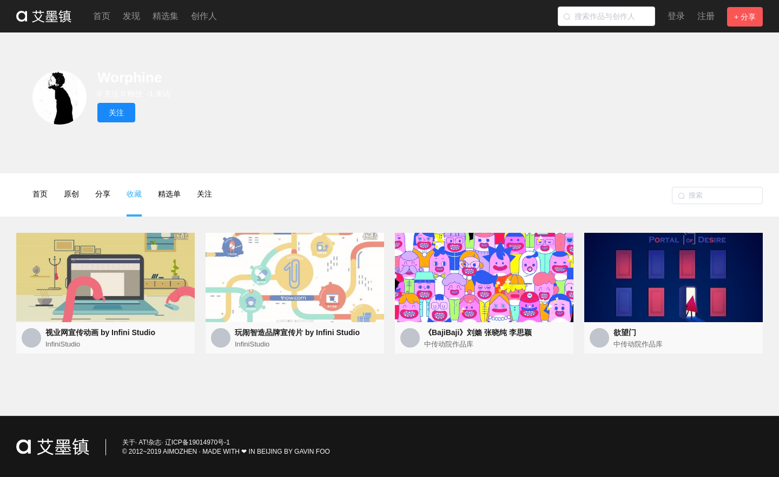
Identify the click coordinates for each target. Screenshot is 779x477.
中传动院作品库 (448, 344)
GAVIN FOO (312, 451)
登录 (676, 16)
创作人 (204, 16)
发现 (131, 16)
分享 (102, 194)
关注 (204, 194)
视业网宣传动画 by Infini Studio (100, 332)
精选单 (169, 194)
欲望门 (624, 332)
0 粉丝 (132, 93)
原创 (71, 194)
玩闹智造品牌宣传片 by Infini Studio (297, 332)
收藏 (134, 203)
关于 (128, 442)
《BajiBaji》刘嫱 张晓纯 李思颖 (478, 332)
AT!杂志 (149, 442)
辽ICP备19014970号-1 (197, 442)
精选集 (166, 16)
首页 (101, 16)
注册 (706, 16)
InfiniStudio (62, 344)
